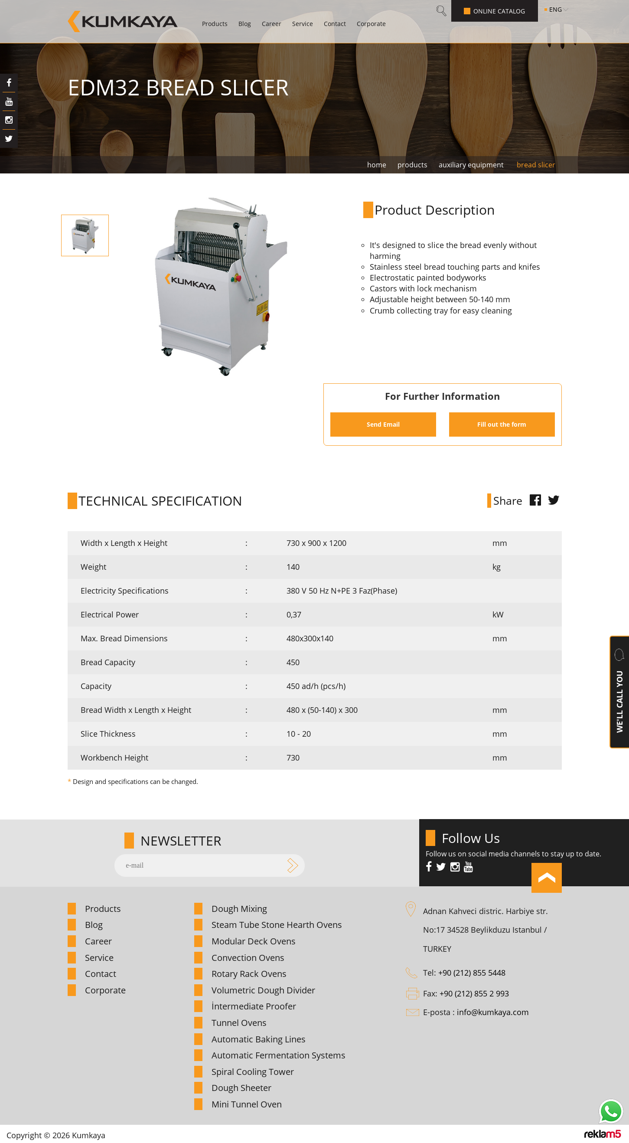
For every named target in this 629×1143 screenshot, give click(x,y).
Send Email (383, 424)
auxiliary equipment (471, 165)
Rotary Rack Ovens (249, 974)
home (376, 165)
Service (302, 24)
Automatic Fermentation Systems (278, 1055)
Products (215, 24)
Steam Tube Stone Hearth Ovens (277, 925)
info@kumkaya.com (493, 1012)
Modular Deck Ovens (254, 941)
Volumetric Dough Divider (263, 990)
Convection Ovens (248, 957)
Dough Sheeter (241, 1088)
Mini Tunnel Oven (247, 1104)
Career (271, 24)
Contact (335, 24)
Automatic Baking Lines (259, 1039)
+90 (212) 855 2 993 (474, 993)
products (412, 165)
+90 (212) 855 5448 (471, 972)
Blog (244, 24)
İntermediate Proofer (254, 1006)
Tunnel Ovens (239, 1023)
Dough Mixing (239, 908)
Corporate (371, 24)
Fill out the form (501, 424)
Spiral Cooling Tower (253, 1072)
